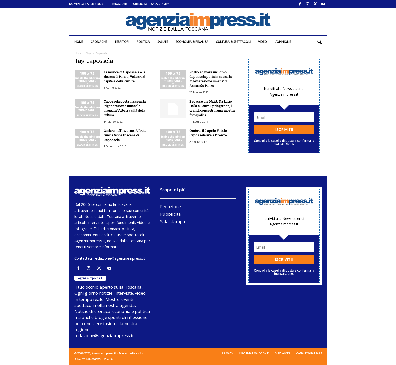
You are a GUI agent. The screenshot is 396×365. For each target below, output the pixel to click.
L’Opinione (283, 42)
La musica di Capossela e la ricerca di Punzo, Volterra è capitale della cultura (124, 76)
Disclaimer (282, 353)
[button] (319, 42)
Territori (122, 42)
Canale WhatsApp (309, 353)
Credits (108, 359)
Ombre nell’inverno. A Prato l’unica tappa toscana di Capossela (125, 135)
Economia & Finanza (192, 42)
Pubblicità (139, 4)
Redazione (119, 4)
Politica (143, 42)
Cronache (99, 42)
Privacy (227, 353)
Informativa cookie (254, 353)
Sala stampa (160, 4)
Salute (162, 42)
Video (262, 42)
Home (78, 42)
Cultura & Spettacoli (233, 42)
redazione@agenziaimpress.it (119, 258)
